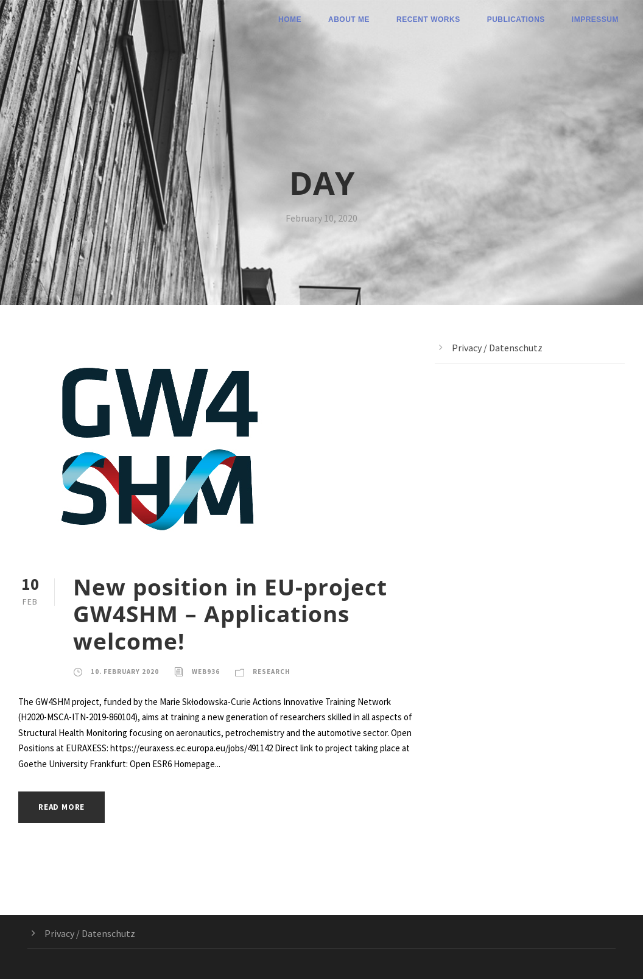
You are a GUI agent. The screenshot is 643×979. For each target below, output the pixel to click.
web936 (206, 671)
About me (349, 19)
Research (271, 671)
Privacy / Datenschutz (497, 348)
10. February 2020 (125, 671)
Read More (61, 807)
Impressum (595, 19)
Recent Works (428, 19)
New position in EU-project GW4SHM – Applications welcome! (230, 613)
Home (289, 19)
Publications (516, 19)
